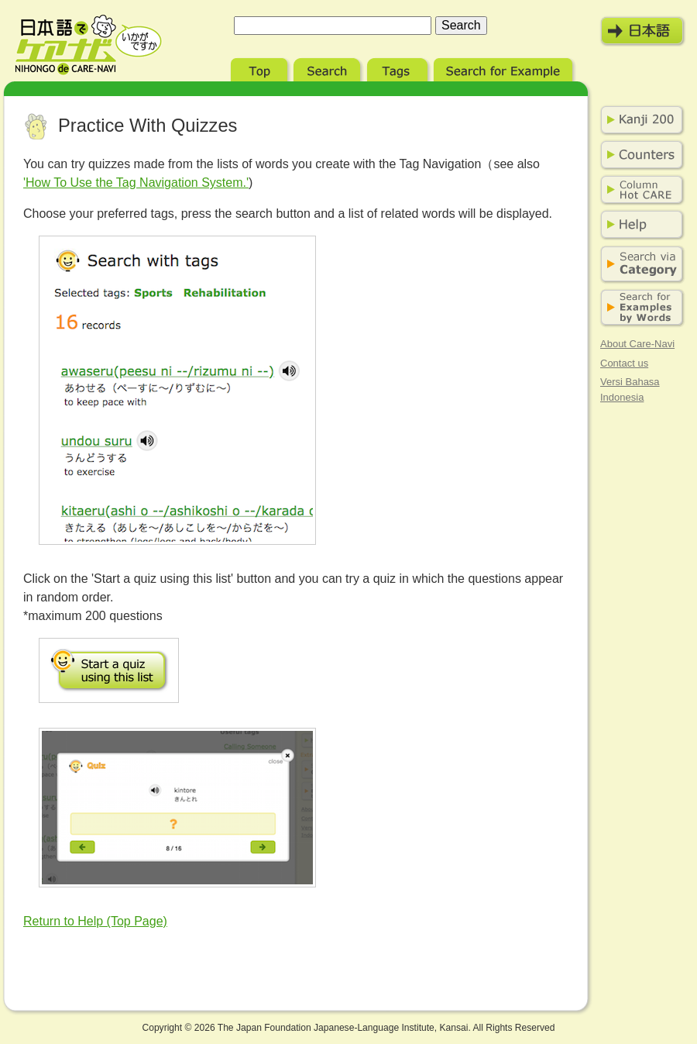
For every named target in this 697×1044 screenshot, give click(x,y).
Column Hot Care (638, 189)
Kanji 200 (638, 120)
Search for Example (504, 67)
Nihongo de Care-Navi (88, 45)
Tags (399, 67)
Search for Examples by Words (638, 308)
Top (260, 67)
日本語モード (642, 31)
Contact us (624, 363)
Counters (638, 155)
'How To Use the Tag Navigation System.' (136, 182)
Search (329, 67)
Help (638, 224)
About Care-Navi (637, 344)
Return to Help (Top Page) (95, 921)
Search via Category (638, 264)
